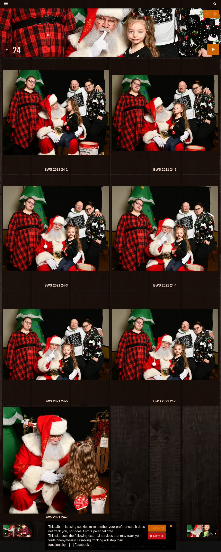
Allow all (158, 528)
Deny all (157, 535)
